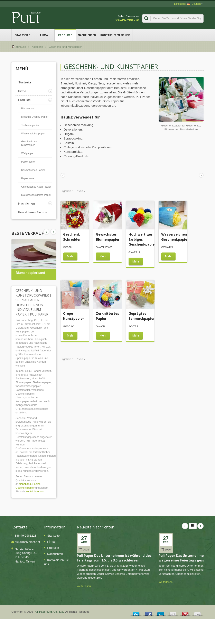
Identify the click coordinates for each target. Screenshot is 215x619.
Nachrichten (87, 35)
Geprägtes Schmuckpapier (142, 316)
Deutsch (194, 3)
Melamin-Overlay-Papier (34, 116)
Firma (43, 35)
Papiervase (27, 178)
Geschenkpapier (25, 487)
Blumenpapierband (30, 273)
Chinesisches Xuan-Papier (36, 186)
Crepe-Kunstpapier (73, 316)
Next (46, 232)
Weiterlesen (84, 586)
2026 (84, 549)
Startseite (22, 35)
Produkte (65, 35)
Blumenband (28, 108)
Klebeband (24, 483)
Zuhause (21, 46)
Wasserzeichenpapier (33, 133)
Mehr (70, 256)
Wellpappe (27, 153)
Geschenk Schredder (72, 236)
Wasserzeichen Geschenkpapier (175, 236)
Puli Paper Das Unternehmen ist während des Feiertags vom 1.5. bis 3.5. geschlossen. (114, 558)
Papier (36, 483)
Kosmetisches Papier (33, 170)
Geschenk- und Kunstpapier (29, 143)
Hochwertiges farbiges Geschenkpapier (142, 239)
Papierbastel (28, 161)
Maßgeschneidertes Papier (36, 195)
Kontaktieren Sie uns (115, 35)
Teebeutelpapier (30, 125)
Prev (53, 232)
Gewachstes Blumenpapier (108, 236)
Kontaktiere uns (35, 491)
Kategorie (37, 46)
